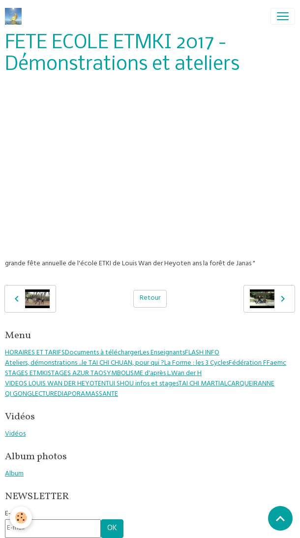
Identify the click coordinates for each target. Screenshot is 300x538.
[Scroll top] (280, 518)
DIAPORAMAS (78, 394)
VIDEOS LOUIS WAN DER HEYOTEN (55, 384)
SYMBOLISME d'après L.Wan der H (152, 373)
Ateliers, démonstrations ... (43, 363)
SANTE (108, 394)
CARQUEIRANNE (250, 384)
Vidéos (15, 434)
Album (14, 474)
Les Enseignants (162, 353)
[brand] (15, 16)
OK (112, 528)
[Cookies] (21, 517)
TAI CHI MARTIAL (203, 384)
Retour (150, 298)
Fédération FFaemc (257, 363)
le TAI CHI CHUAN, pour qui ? (123, 363)
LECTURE (45, 394)
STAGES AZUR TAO (75, 373)
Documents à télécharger (102, 353)
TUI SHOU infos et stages (142, 384)
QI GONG (18, 394)
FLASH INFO (202, 353)
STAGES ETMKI (26, 373)
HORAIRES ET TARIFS (35, 353)
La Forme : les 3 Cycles (196, 363)
